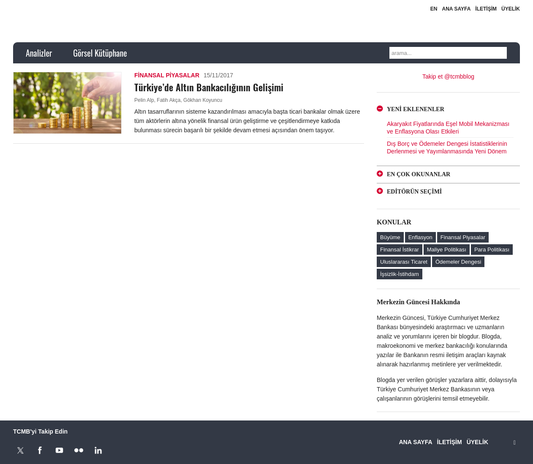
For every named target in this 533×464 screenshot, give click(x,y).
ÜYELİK (510, 9)
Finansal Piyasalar (166, 75)
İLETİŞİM (486, 9)
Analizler (39, 52)
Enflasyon (420, 237)
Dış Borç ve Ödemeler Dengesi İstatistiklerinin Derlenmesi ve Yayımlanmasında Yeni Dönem (447, 147)
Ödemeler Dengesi (458, 262)
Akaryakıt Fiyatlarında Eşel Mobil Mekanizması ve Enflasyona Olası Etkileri (448, 127)
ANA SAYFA (456, 9)
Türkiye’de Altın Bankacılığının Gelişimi (208, 87)
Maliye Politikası (446, 249)
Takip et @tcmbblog (448, 76)
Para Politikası (491, 249)
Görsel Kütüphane (100, 52)
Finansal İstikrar (399, 249)
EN (434, 9)
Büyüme (390, 237)
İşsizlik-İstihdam (399, 274)
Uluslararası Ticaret (403, 262)
